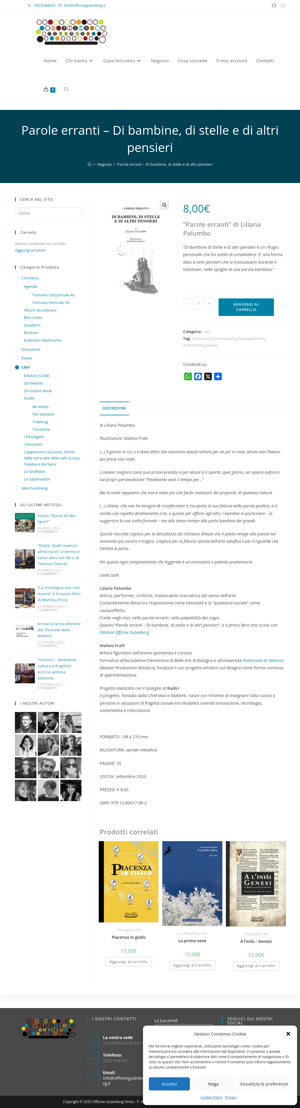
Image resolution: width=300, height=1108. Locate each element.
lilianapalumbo (251, 338)
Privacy (231, 1097)
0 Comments (47, 532)
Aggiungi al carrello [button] (129, 961)
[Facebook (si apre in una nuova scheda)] (274, 5)
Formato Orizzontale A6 (53, 295)
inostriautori (225, 338)
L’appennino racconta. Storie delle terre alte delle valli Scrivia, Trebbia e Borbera (52, 458)
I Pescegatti (124, 929)
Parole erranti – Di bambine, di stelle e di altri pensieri (164, 164)
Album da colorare (40, 310)
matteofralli (193, 345)
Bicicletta (41, 406)
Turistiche (41, 429)
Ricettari (31, 332)
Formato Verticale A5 (51, 302)
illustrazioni (202, 338)
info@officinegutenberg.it (84, 5)
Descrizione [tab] (114, 408)
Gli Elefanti (33, 383)
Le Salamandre (188, 933)
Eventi (26, 358)
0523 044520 (48, 5)
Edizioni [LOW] (37, 375)
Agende (30, 286)
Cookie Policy (211, 1097)
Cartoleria (30, 278)
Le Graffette (34, 471)
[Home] (89, 164)
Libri (207, 331)
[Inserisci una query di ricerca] (48, 213)
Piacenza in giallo (129, 937)
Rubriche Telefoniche (42, 340)
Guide (29, 398)
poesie (211, 345)
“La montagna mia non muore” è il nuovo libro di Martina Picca (59, 593)
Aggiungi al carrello (246, 307)
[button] (288, 1034)
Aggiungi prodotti (30, 250)
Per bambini (43, 414)
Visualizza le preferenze (264, 1084)
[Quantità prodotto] (199, 303)
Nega (213, 1084)
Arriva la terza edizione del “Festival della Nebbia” (59, 630)
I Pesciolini (33, 444)
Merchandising (34, 488)
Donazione (30, 349)
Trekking (40, 421)
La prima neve (192, 940)
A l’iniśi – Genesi (256, 941)
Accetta (169, 1084)
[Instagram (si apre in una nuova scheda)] (282, 5)
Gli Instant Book (38, 390)
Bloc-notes (33, 317)
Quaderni (32, 325)
